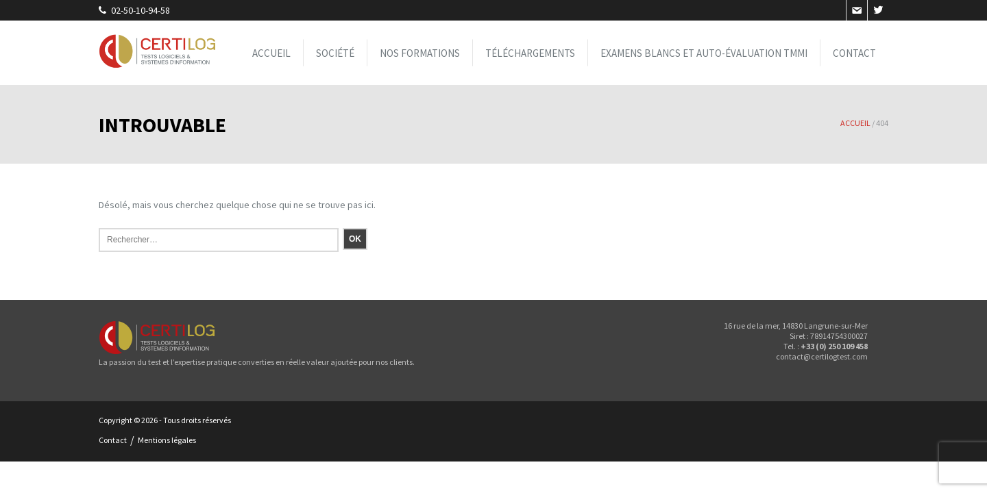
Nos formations (420, 53)
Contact (854, 53)
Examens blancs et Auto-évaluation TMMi (703, 53)
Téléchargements (530, 53)
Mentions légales (167, 440)
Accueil (271, 53)
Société (335, 53)
